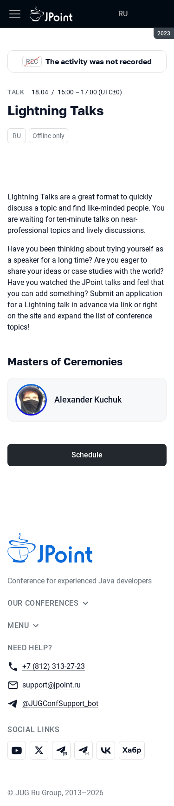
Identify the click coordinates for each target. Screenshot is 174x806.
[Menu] (15, 14)
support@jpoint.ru (51, 684)
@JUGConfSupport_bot (60, 703)
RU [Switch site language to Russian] (123, 13)
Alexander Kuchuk (88, 399)
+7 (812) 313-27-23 (53, 666)
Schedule (87, 454)
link (126, 304)
